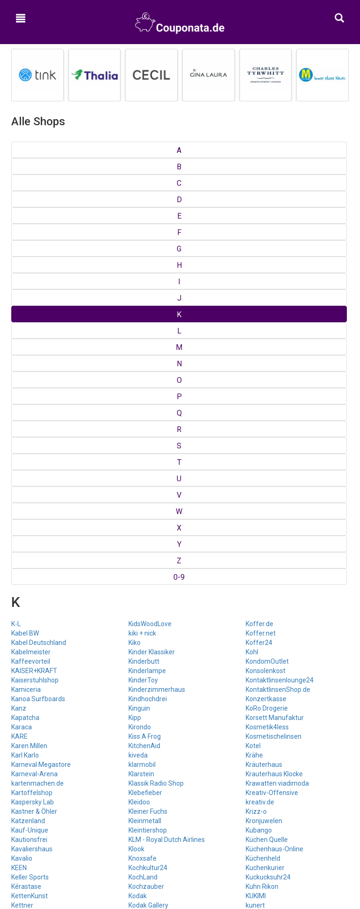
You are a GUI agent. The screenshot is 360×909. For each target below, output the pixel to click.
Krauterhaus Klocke (274, 347)
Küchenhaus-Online (274, 422)
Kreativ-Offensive (272, 366)
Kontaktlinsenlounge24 (280, 253)
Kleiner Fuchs (147, 384)
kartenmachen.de (37, 356)
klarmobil (142, 337)
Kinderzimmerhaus (156, 262)
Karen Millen (29, 319)
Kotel (253, 319)
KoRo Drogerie (267, 281)
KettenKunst (29, 469)
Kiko (134, 216)
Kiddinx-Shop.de (35, 488)
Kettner (22, 478)
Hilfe (180, 776)
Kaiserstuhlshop (35, 253)
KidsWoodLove (150, 197)
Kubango (259, 403)
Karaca (21, 300)
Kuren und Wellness (274, 488)
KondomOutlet (267, 234)
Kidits (19, 506)
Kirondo (139, 300)
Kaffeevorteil (30, 234)
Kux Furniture (265, 516)
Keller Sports (30, 450)
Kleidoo (139, 375)
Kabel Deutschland (38, 216)
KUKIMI (256, 469)
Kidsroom (25, 525)
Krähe (254, 328)
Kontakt (180, 751)
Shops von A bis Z (180, 694)
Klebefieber (145, 366)
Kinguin (139, 281)
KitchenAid (144, 319)
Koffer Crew (146, 497)
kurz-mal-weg (266, 497)
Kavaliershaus (31, 422)
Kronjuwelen (264, 394)
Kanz (18, 281)
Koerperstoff (147, 488)
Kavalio (21, 431)
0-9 (340, 150)
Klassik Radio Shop (156, 356)
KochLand (143, 450)
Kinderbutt (143, 234)
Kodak (137, 469)
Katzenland (28, 394)
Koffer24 (259, 216)
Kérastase (26, 459)
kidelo (20, 497)
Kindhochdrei (147, 272)
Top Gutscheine (180, 682)
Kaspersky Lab (32, 375)
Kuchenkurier (265, 441)
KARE (19, 309)
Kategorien (180, 707)
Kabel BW (25, 206)
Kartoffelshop (31, 366)
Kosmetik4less (267, 300)
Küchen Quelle (267, 413)
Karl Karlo (25, 328)
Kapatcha (25, 291)
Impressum (180, 763)
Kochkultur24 (147, 441)
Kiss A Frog (144, 309)
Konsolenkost (265, 244)
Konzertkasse (266, 272)
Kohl (252, 225)
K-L (16, 197)
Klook (136, 422)
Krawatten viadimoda (277, 356)
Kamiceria (26, 262)
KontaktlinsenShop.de (278, 262)
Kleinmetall (144, 394)
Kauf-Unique (29, 403)
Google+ (180, 820)
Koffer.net (261, 206)
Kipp (134, 291)
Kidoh (19, 516)
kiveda (138, 328)
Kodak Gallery (148, 478)
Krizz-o (256, 384)
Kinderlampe (147, 244)
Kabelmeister (31, 225)
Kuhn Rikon (262, 459)
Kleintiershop (147, 403)
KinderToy (143, 253)
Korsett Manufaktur (275, 291)
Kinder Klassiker (151, 225)
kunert (255, 478)
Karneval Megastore (41, 337)
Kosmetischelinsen (273, 309)
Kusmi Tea (261, 506)
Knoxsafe (142, 431)
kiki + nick (142, 206)
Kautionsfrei (29, 413)
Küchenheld (263, 431)
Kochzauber (146, 459)
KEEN (19, 441)
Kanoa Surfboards (38, 272)
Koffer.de (259, 197)
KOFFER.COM (147, 525)
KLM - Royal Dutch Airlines (166, 413)
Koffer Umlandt (151, 506)
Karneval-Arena (34, 347)
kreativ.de (260, 375)
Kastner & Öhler (34, 384)
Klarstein (141, 347)
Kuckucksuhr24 (268, 450)
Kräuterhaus (264, 337)
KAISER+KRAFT (34, 244)
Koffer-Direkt (147, 516)
